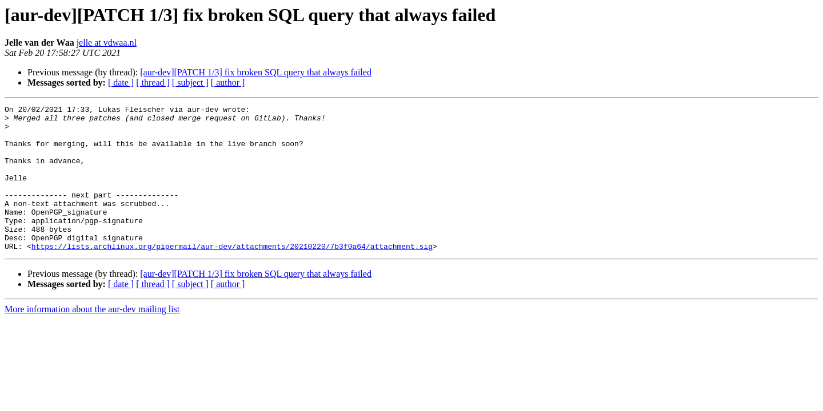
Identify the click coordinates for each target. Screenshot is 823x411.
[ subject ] (190, 82)
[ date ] (121, 82)
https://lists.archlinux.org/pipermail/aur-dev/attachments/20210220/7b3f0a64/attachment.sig (232, 275)
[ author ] (228, 82)
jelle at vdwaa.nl (107, 42)
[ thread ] (153, 82)
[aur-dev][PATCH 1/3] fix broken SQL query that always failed (255, 72)
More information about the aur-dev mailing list (92, 338)
